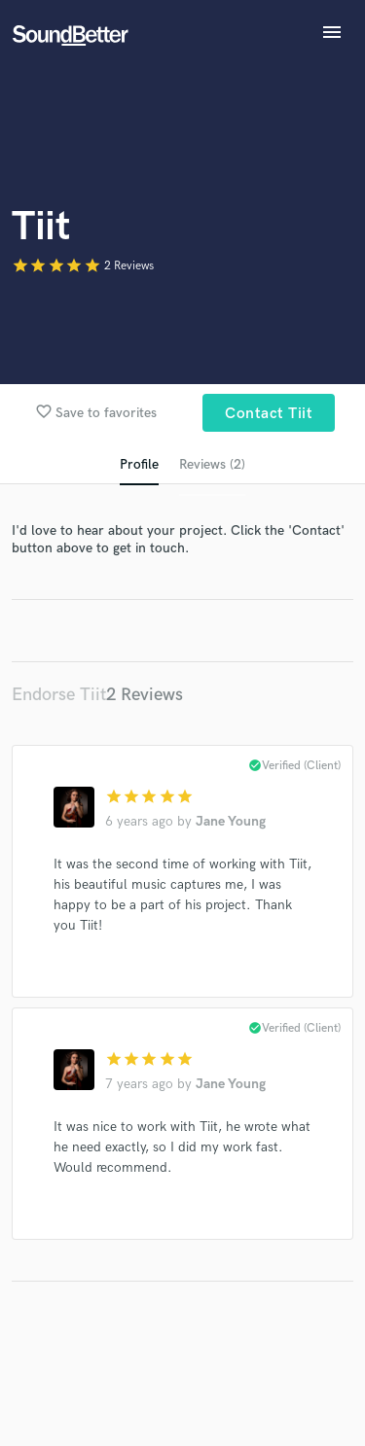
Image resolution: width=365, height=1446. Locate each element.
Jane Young (231, 821)
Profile (139, 464)
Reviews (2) (212, 464)
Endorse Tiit (59, 695)
